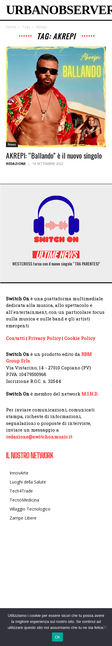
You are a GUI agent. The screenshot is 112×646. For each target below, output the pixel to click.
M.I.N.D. (90, 394)
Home (11, 26)
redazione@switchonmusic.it (39, 437)
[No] (105, 627)
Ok (57, 637)
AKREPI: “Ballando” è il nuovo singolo (54, 155)
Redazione (16, 163)
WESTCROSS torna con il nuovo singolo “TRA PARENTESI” (56, 263)
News (12, 144)
